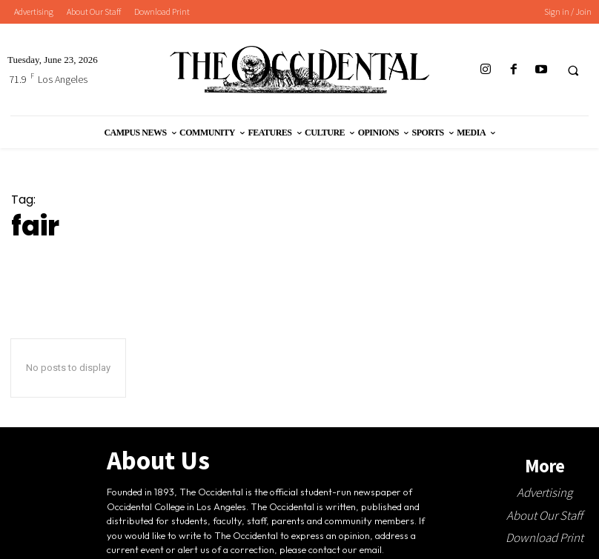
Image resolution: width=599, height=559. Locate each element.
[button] (573, 70)
